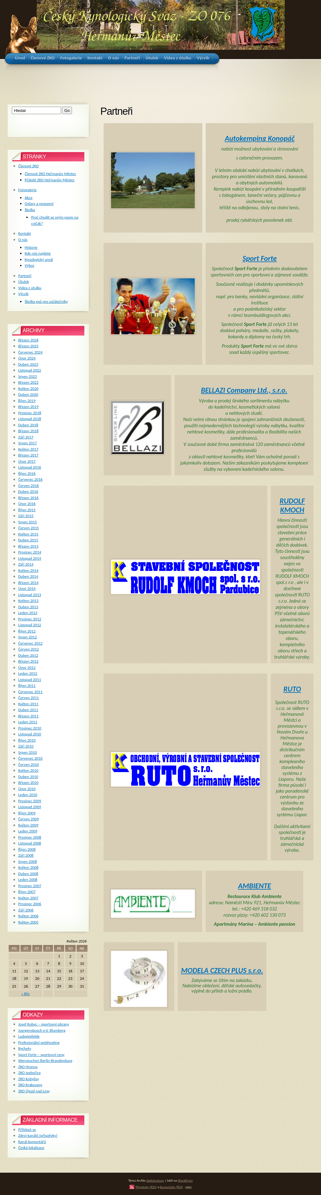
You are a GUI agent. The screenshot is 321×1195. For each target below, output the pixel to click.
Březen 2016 (28, 497)
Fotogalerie (27, 190)
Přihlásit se (27, 1129)
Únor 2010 (27, 788)
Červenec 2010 (30, 758)
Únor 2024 (27, 358)
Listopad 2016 (29, 467)
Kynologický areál (39, 259)
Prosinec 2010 (29, 728)
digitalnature (155, 1180)
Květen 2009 (28, 825)
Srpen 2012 (27, 637)
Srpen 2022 (27, 376)
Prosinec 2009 (29, 801)
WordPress (185, 1180)
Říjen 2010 (27, 740)
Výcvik (23, 293)
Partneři (24, 275)
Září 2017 (25, 437)
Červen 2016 (28, 485)
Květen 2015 (28, 534)
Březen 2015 (28, 546)
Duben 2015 (28, 540)
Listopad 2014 (29, 558)
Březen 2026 (28, 340)
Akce (29, 197)
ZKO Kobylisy (28, 1079)
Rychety (24, 1048)
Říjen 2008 (27, 849)
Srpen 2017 (27, 443)
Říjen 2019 (27, 400)
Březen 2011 (28, 716)
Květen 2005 (28, 922)
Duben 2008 (28, 873)
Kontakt (24, 233)
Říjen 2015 (27, 509)
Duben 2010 (28, 776)
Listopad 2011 (29, 679)
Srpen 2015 (27, 522)
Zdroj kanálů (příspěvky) (37, 1135)
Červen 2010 (28, 764)
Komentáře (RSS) (171, 1187)
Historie (31, 247)
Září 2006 (25, 910)
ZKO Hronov (28, 1066)
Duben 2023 (28, 364)
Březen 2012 (28, 661)
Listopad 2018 (29, 418)
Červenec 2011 (30, 691)
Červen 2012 (28, 649)
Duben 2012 (28, 655)
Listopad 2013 (29, 594)
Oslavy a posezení (39, 203)
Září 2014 (25, 564)
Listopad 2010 (29, 734)
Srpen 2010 (27, 752)
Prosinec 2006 (29, 903)
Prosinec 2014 (29, 552)
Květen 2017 (28, 449)
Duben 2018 (28, 425)
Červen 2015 (28, 528)
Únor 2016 (27, 503)
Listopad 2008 (29, 843)
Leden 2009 (27, 831)
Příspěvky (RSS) (146, 1187)
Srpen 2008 (27, 861)
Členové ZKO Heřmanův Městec (50, 173)
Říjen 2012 (27, 631)
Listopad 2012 (29, 625)
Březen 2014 (28, 582)
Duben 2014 (28, 576)
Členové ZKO (28, 166)
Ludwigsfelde (29, 1036)
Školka (30, 209)
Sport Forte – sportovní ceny (41, 1054)
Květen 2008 (28, 867)
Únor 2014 (27, 588)
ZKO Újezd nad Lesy (34, 1091)
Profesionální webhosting (39, 1042)
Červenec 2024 (30, 352)
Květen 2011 (28, 704)
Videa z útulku (29, 287)
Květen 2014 (28, 570)
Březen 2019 (28, 406)
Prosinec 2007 (29, 885)
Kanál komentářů (32, 1141)
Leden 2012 (27, 673)
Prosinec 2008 (29, 837)
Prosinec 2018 (29, 412)
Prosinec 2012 (29, 619)
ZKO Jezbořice (29, 1072)
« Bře (25, 993)
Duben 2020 (28, 394)
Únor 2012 (27, 667)
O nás (23, 239)
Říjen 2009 (27, 813)
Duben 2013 (28, 606)
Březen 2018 (28, 430)
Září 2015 (25, 515)
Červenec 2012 (30, 643)
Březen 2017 (28, 455)
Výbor (29, 265)
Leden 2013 (27, 612)
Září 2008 (25, 855)
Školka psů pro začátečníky (46, 301)
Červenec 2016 (30, 479)
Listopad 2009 (29, 806)
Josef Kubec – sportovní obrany (43, 1024)
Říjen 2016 (27, 473)
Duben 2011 (28, 709)
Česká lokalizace (31, 1147)
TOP (188, 1187)
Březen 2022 (28, 382)
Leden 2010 (27, 794)
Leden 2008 (27, 879)
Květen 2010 (28, 770)
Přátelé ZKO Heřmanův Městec (50, 180)
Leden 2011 (27, 722)
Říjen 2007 (27, 891)
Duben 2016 (28, 491)
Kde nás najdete (38, 253)
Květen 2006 (28, 916)
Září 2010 (25, 746)
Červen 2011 (28, 697)
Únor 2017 (27, 461)
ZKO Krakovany (30, 1084)
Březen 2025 (28, 346)
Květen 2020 (28, 388)
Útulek (23, 281)
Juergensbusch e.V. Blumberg (41, 1030)
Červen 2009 (28, 819)
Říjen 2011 (27, 685)
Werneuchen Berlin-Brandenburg (45, 1060)
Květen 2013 (28, 600)
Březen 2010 (28, 782)
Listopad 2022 (29, 370)
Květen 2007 (28, 898)
